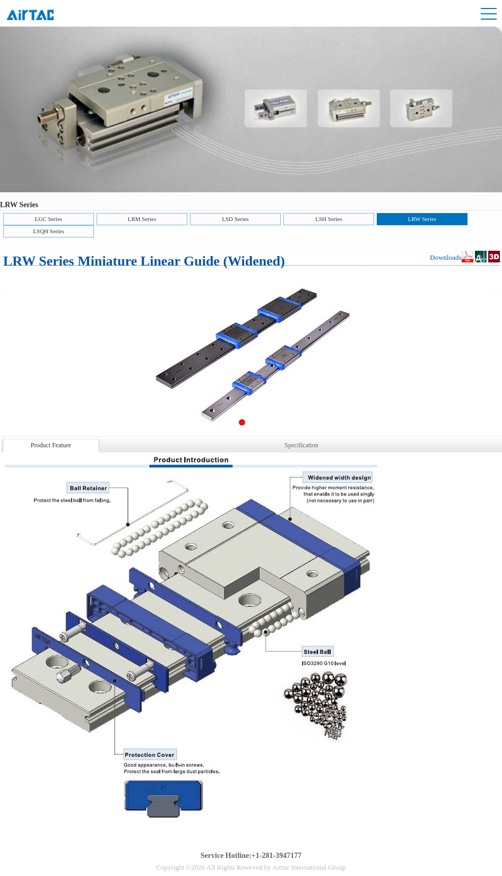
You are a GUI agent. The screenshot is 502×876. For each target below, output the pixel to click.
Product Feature (51, 445)
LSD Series (235, 219)
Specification (301, 445)
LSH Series (328, 219)
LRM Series (142, 219)
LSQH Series (48, 231)
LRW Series (422, 219)
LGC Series (49, 219)
